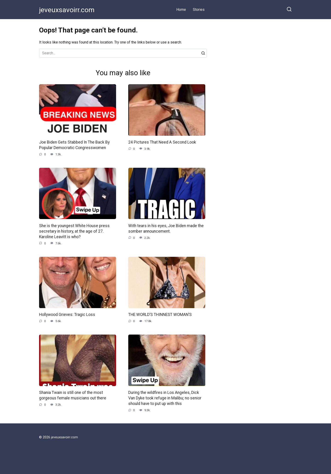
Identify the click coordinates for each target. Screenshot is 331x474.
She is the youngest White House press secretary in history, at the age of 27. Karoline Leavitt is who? (74, 231)
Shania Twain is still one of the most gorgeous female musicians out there (73, 396)
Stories (199, 9)
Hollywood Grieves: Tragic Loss (67, 315)
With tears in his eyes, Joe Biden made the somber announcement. (166, 228)
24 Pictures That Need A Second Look (162, 142)
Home (181, 9)
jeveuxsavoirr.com (66, 10)
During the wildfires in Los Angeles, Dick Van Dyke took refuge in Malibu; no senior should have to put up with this (165, 399)
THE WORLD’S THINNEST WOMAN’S (160, 315)
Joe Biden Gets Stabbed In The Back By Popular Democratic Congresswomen (74, 145)
